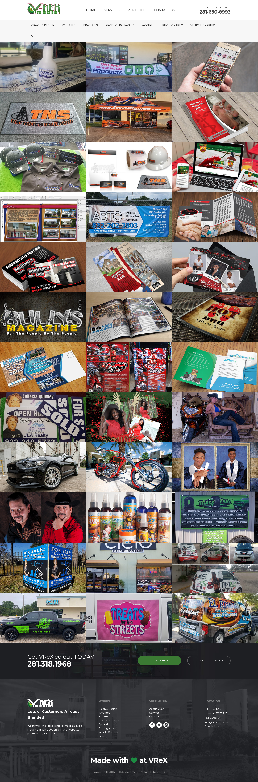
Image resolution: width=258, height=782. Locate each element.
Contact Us (164, 10)
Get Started (159, 660)
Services (112, 10)
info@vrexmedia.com (218, 722)
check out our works (209, 660)
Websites (69, 25)
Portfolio (136, 10)
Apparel (148, 25)
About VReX (156, 709)
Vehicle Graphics (203, 25)
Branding (90, 25)
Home (91, 10)
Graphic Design (42, 25)
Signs (35, 36)
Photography (172, 25)
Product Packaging (120, 25)
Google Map (212, 726)
